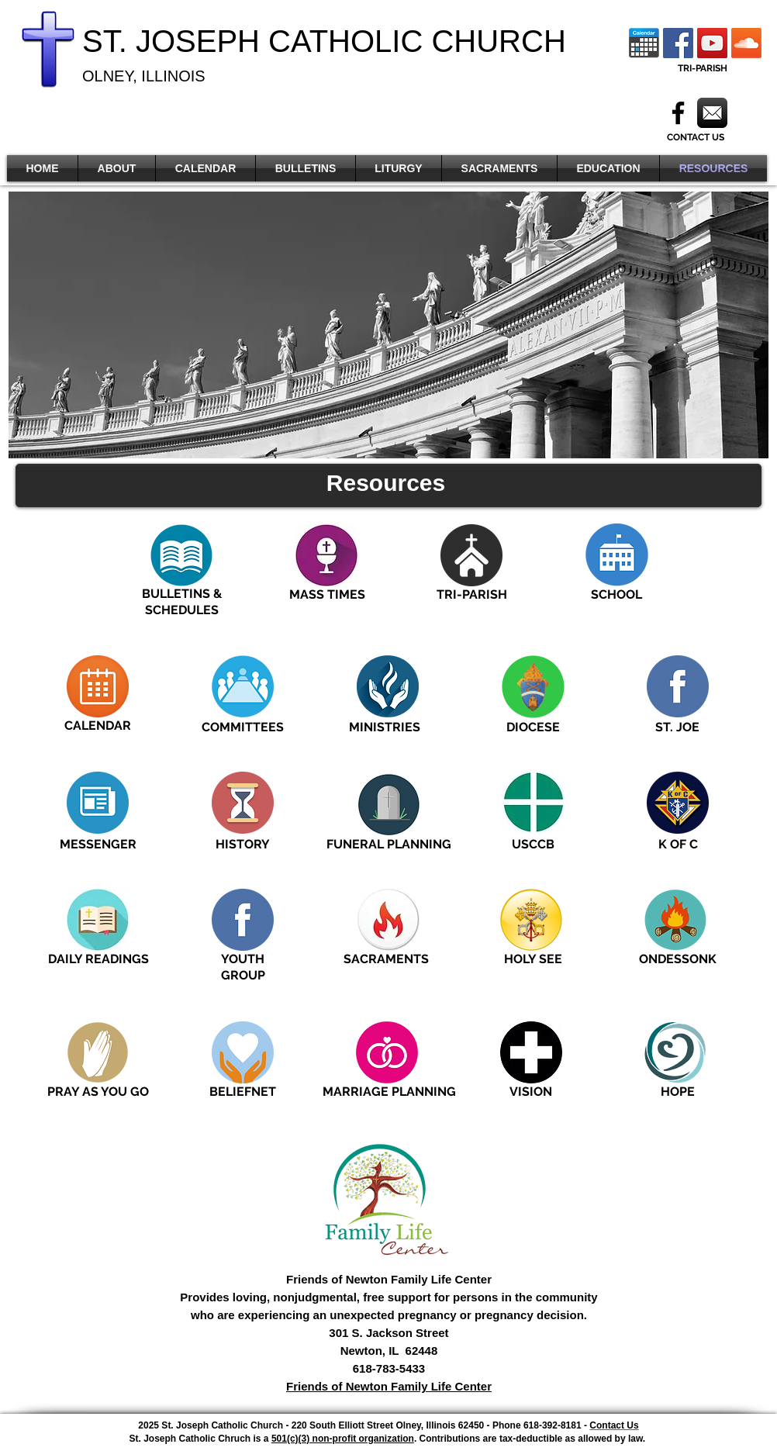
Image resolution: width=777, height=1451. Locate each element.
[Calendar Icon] (644, 43)
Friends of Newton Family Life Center (389, 1386)
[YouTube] (712, 43)
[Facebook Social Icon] (678, 43)
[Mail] (712, 113)
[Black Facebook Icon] (678, 113)
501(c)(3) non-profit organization (342, 1438)
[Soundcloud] (746, 43)
